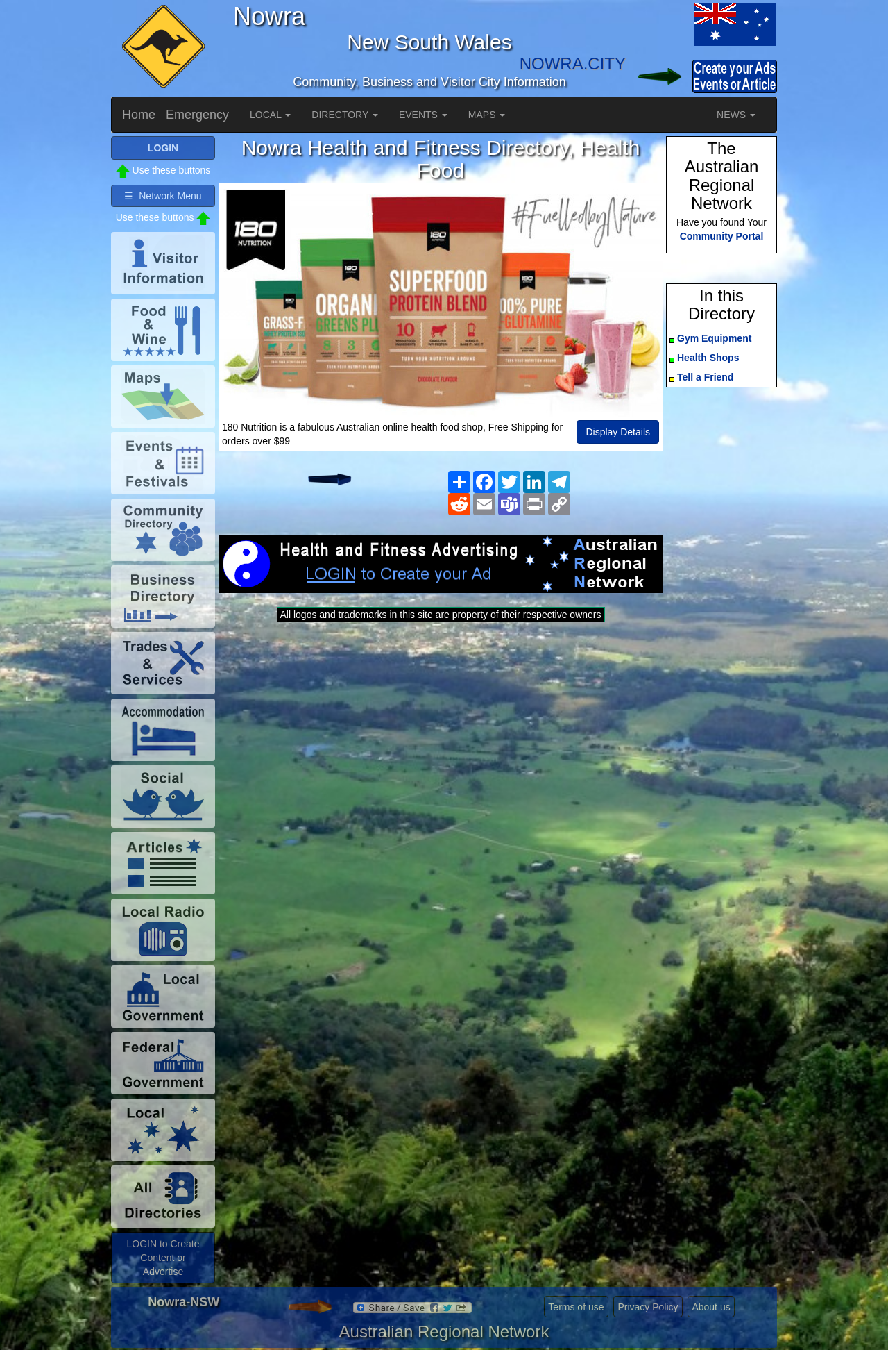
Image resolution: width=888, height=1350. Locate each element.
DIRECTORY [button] (344, 114)
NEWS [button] (736, 114)
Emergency (197, 115)
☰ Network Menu (162, 195)
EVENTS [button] (423, 114)
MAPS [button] (487, 114)
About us (711, 1306)
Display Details (618, 432)
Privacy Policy (647, 1306)
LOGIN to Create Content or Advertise (162, 1257)
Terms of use (576, 1306)
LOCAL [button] (270, 114)
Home (138, 115)
